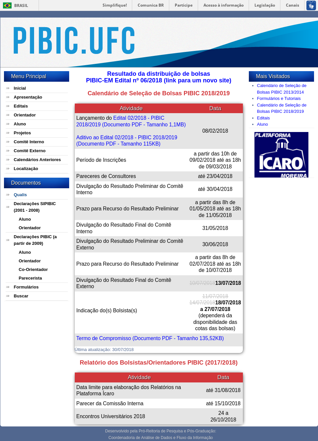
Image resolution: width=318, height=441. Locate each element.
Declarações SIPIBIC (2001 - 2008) (35, 207)
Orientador (25, 114)
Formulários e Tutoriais (279, 98)
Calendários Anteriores (37, 159)
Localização (26, 168)
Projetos (22, 132)
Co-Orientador (33, 269)
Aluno (20, 123)
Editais (21, 106)
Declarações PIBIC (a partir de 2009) (35, 240)
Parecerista (30, 278)
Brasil (21, 5)
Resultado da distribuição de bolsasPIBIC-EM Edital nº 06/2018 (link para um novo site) (158, 77)
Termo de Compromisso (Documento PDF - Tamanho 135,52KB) (150, 338)
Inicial (20, 88)
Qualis (20, 194)
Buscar (21, 295)
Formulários (26, 287)
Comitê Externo (30, 150)
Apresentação (28, 97)
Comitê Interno (29, 141)
